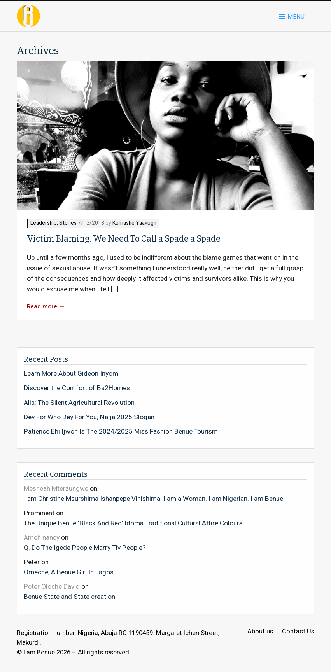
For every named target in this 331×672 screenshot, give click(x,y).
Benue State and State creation (69, 596)
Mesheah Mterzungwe (56, 489)
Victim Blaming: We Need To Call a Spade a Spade (124, 239)
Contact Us (298, 631)
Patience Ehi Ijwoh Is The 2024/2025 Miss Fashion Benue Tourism (121, 431)
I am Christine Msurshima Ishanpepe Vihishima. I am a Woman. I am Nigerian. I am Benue (153, 498)
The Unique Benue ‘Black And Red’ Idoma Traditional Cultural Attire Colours (133, 523)
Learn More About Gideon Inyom (71, 373)
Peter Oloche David (52, 587)
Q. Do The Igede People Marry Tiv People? (85, 547)
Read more (46, 306)
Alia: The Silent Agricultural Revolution (79, 403)
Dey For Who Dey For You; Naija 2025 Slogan (89, 417)
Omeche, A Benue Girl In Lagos (69, 572)
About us (260, 631)
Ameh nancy (42, 537)
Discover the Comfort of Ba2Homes (77, 388)
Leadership (43, 223)
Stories (68, 223)
